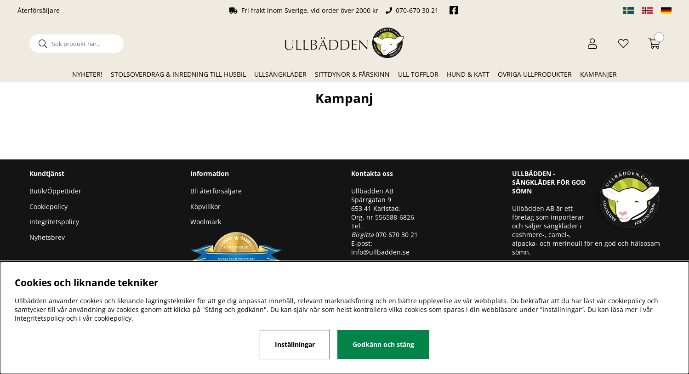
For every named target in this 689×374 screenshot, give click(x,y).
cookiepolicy (112, 318)
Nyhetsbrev (47, 237)
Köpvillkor (205, 206)
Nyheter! (87, 74)
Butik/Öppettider (55, 191)
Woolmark (205, 221)
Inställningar (295, 344)
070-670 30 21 (417, 10)
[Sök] (76, 43)
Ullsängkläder (280, 74)
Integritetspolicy (54, 221)
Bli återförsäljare (216, 191)
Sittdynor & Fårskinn (352, 74)
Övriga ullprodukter (535, 74)
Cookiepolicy (48, 206)
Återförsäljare (38, 10)
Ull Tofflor (418, 74)
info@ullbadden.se (380, 252)
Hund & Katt (468, 74)
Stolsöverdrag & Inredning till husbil (178, 74)
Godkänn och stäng (383, 344)
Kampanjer (598, 74)
